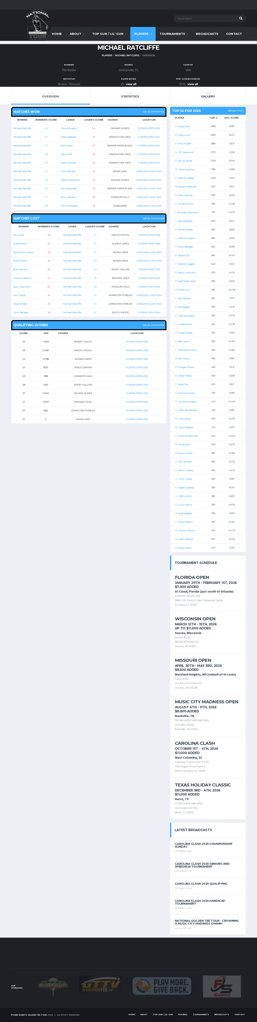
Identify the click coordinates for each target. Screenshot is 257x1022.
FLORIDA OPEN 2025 (149, 128)
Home (57, 34)
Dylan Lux (184, 289)
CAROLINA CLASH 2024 (149, 171)
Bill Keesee (183, 306)
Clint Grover (185, 478)
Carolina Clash (195, 743)
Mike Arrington (69, 128)
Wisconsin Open (195, 619)
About (75, 34)
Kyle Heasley (185, 513)
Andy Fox (183, 384)
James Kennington (23, 252)
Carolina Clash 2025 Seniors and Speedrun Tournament (202, 865)
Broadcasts (207, 34)
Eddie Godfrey (186, 487)
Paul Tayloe (19, 295)
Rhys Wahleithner (188, 435)
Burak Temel (20, 260)
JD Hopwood (186, 152)
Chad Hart (184, 444)
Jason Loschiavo (21, 286)
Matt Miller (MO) (187, 281)
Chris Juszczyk (186, 169)
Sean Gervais (185, 195)
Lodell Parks (185, 324)
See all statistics (153, 112)
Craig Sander (20, 303)
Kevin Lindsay (186, 470)
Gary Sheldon (185, 427)
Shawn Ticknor (187, 530)
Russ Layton (185, 547)
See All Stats (236, 111)
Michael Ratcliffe (127, 55)
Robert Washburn (70, 180)
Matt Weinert (186, 539)
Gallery (208, 95)
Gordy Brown (20, 243)
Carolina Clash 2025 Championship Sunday (204, 845)
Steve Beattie (185, 220)
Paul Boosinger (69, 188)
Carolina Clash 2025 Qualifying (201, 883)
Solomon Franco (187, 349)
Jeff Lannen (185, 496)
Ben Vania (184, 341)
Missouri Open (193, 660)
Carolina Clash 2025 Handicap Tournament (200, 902)
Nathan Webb (186, 177)
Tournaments (172, 34)
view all (131, 84)
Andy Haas (184, 126)
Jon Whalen (185, 461)
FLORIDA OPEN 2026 (149, 235)
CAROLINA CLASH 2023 (149, 188)
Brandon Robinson (188, 212)
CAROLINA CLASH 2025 (149, 252)
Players (141, 34)
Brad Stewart (20, 269)
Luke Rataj (184, 418)
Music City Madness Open (207, 701)
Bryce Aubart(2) (187, 186)
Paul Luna (184, 135)
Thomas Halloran (22, 278)
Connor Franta (186, 392)
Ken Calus (18, 235)
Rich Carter (67, 145)
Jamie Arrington (187, 401)
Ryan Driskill (185, 453)
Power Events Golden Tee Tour (29, 1015)
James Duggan (186, 263)
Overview (50, 95)
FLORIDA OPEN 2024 (149, 137)
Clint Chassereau (70, 205)
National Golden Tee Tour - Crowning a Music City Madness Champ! (207, 922)
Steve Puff (66, 154)
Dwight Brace (186, 367)
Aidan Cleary (185, 375)
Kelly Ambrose (68, 162)
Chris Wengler (68, 171)
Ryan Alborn (185, 521)
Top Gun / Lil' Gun (107, 34)
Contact (234, 34)
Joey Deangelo (186, 315)
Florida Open (192, 577)
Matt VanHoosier (188, 410)
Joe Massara (184, 298)
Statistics (130, 95)
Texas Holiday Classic (203, 785)
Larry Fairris (185, 504)
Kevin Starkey (68, 197)
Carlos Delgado (68, 137)
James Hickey (185, 229)
